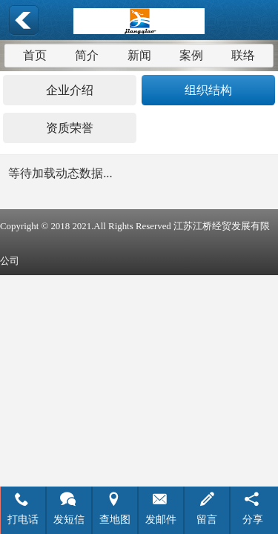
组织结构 (208, 90)
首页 (35, 55)
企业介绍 (69, 90)
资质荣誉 (69, 128)
